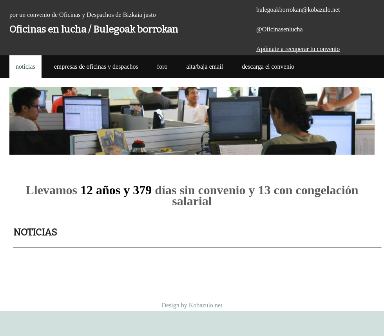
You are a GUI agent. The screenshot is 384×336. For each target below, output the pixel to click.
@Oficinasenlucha (279, 29)
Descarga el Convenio (268, 66)
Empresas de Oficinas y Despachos (96, 66)
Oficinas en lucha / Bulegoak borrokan (93, 29)
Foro (162, 66)
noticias (25, 66)
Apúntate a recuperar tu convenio (298, 49)
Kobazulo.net (206, 305)
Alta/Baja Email (204, 66)
